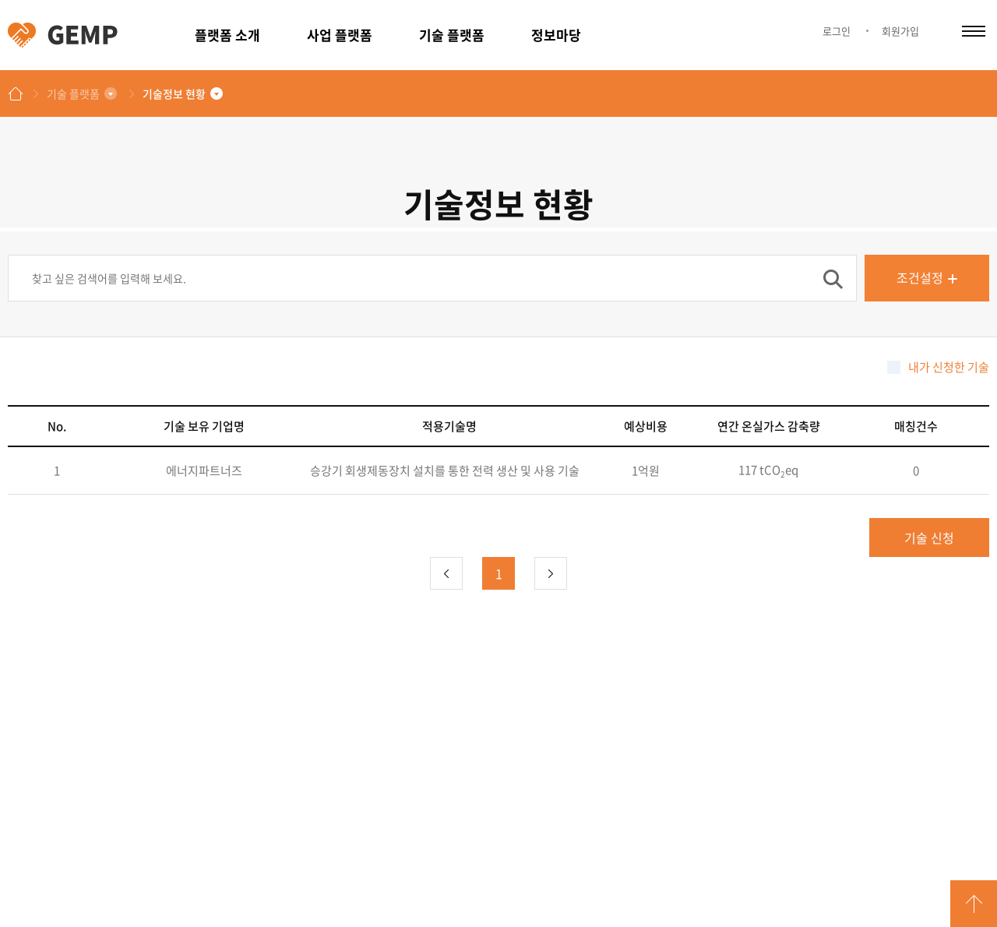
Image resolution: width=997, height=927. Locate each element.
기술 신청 (929, 537)
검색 (832, 279)
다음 (550, 573)
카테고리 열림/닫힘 (973, 31)
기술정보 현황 (174, 93)
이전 (446, 573)
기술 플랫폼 (451, 34)
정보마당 (556, 34)
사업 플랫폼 (339, 34)
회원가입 (900, 30)
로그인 (837, 30)
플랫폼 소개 (227, 34)
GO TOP (973, 903)
